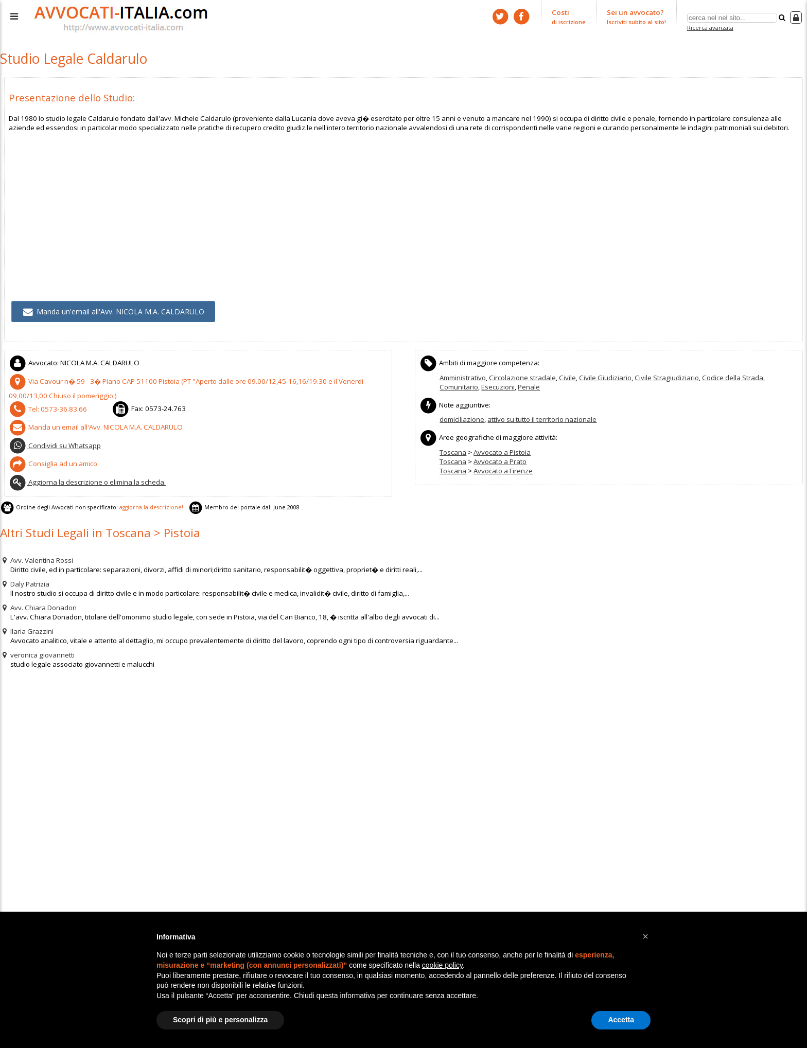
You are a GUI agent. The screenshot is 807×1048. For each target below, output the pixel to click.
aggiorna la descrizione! (146, 501)
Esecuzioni (497, 384)
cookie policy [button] (442, 965)
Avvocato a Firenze (503, 467)
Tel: (45, 405)
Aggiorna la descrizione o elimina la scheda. (87, 477)
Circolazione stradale (522, 375)
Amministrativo (463, 375)
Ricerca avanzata (710, 27)
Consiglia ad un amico (52, 459)
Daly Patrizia (24, 577)
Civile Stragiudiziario (664, 375)
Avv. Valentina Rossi (36, 553)
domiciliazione (462, 416)
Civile (566, 375)
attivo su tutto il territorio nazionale (542, 416)
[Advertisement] (317, 202)
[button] (645, 936)
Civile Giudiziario (604, 375)
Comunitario (459, 384)
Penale (528, 384)
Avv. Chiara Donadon (38, 601)
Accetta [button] (621, 1020)
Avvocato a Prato (500, 458)
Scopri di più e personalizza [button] (220, 1020)
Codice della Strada (729, 375)
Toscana (453, 448)
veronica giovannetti (37, 648)
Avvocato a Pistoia (502, 448)
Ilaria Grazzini (27, 624)
